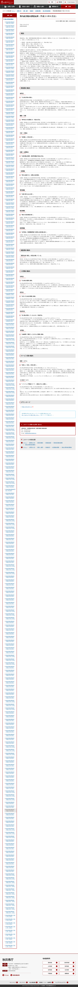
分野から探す (11, 6)
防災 (69, 6)
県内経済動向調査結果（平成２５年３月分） (10, 599)
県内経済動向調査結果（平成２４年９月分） (10, 622)
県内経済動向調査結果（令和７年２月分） (10, 60)
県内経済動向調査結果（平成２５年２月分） (10, 603)
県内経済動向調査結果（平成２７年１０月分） (10, 482)
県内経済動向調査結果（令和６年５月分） (10, 94)
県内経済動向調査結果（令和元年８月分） (10, 309)
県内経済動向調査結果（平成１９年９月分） (10, 840)
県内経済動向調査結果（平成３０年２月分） (10, 377)
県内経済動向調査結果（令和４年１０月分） (10, 166)
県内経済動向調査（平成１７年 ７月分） (10, 935)
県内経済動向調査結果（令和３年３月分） (10, 237)
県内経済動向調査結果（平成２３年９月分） (10, 667)
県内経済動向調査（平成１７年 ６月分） (10, 938)
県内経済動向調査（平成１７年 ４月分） (10, 946)
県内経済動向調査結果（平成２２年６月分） (10, 724)
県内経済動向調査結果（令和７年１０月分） (10, 30)
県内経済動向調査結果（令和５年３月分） (10, 147)
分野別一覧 (19, 10)
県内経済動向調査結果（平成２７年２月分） (10, 513)
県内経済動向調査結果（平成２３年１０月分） (10, 663)
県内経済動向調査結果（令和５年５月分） (10, 139)
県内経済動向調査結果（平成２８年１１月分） (10, 433)
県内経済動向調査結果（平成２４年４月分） (10, 641)
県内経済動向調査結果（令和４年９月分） (10, 170)
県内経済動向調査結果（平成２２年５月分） (10, 727)
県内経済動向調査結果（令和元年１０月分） (10, 301)
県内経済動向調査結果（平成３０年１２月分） (10, 339)
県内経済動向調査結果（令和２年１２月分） (10, 249)
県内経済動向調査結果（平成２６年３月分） (10, 554)
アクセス (7, 975)
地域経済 (31, 10)
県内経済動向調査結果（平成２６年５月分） (10, 546)
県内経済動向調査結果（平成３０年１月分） (10, 381)
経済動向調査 (38, 10)
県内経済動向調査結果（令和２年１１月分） (10, 252)
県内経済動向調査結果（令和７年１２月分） (10, 23)
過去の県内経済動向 (47, 10)
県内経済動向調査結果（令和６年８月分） (10, 83)
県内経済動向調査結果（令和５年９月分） (10, 124)
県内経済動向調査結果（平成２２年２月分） (10, 739)
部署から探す (40, 6)
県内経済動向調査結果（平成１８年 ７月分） (10, 889)
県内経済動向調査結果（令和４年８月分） (10, 173)
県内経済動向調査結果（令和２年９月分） (10, 260)
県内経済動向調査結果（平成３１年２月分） (10, 332)
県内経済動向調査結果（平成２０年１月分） (10, 825)
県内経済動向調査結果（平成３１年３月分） (10, 328)
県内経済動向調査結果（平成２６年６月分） (10, 543)
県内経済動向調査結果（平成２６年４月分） (10, 550)
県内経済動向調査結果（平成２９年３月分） (10, 418)
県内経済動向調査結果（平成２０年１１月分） (10, 795)
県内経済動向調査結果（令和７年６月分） (10, 45)
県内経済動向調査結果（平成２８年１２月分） (10, 430)
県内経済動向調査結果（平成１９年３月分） (10, 863)
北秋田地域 (66, 962)
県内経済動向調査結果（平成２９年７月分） (10, 403)
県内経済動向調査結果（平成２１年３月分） (10, 780)
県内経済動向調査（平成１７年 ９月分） (10, 927)
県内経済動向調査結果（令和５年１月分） (10, 154)
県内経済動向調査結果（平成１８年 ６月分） (10, 893)
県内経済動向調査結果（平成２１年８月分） (10, 761)
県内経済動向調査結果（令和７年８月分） (10, 38)
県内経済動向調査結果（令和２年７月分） (10, 268)
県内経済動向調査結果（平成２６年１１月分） (10, 524)
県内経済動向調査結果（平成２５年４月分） (10, 595)
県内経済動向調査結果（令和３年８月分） (10, 219)
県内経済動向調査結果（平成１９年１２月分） (10, 829)
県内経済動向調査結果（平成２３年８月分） (10, 671)
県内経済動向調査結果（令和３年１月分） (10, 245)
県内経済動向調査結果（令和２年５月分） (10, 275)
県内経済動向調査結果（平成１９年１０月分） (10, 837)
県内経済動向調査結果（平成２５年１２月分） (10, 565)
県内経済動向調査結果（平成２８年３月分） (10, 464)
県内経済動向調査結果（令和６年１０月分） (10, 75)
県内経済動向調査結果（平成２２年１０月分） (10, 709)
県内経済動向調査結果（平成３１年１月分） (10, 335)
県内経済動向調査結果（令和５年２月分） (10, 151)
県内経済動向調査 (58, 442)
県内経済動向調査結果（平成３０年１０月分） (10, 347)
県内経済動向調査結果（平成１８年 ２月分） (10, 908)
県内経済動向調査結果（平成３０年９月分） (10, 350)
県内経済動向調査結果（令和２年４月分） (10, 279)
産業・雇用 (25, 10)
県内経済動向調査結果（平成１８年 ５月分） (10, 897)
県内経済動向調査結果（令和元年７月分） (10, 313)
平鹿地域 (50, 973)
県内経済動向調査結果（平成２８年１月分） (10, 471)
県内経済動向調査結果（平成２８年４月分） (10, 460)
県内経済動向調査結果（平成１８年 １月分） (10, 912)
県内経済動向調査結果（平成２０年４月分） (10, 814)
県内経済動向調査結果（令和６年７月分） (10, 87)
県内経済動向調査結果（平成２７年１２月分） (10, 475)
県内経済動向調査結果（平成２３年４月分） (10, 686)
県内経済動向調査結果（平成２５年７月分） (10, 584)
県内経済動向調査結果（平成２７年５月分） (10, 501)
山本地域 (50, 966)
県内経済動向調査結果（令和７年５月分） (10, 49)
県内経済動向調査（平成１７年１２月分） (10, 916)
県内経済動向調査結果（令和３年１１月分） (10, 207)
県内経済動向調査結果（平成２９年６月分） (10, 407)
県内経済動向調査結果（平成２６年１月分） (10, 562)
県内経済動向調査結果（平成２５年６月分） (10, 588)
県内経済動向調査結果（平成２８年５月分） (10, 456)
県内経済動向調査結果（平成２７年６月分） (10, 497)
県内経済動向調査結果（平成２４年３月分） (10, 644)
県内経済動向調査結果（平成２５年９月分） (10, 577)
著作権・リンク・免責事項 (45, 982)
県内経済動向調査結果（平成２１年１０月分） (10, 754)
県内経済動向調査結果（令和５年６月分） (10, 136)
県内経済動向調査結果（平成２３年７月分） (10, 675)
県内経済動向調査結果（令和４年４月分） (10, 188)
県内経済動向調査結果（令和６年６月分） (10, 90)
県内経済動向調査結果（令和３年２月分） (10, 241)
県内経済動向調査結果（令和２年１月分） (10, 290)
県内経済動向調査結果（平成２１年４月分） (10, 776)
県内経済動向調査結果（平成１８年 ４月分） (10, 901)
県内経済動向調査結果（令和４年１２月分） (10, 158)
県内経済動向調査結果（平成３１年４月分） (10, 324)
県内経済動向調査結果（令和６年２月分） (10, 105)
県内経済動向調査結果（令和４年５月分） (10, 185)
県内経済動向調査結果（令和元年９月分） (10, 305)
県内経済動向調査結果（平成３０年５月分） (10, 366)
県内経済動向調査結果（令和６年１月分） (10, 109)
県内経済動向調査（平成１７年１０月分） (10, 923)
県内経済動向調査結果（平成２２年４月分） (10, 731)
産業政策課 (48, 442)
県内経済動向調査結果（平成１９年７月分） (10, 848)
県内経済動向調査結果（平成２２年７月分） (10, 720)
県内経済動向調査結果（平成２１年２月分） (10, 784)
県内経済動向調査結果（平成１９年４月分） (10, 859)
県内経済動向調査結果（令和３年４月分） (10, 234)
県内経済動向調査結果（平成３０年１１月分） (10, 343)
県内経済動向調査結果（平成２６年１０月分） (10, 528)
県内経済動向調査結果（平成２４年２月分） (10, 648)
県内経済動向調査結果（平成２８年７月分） (10, 448)
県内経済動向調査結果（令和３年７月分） (10, 222)
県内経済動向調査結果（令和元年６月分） (10, 317)
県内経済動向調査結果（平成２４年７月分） (10, 629)
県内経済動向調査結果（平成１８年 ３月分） (10, 905)
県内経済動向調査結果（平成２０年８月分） (10, 803)
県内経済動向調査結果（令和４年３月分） (10, 192)
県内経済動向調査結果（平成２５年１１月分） (10, 569)
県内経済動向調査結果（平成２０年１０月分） (10, 799)
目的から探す (26, 6)
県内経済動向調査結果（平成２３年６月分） (10, 678)
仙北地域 (67, 969)
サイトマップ (13, 982)
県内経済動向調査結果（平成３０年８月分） (10, 354)
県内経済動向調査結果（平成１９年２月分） (10, 867)
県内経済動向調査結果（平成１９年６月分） (10, 852)
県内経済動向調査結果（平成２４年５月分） (10, 637)
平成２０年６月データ (27, 406)
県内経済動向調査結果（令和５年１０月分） (10, 121)
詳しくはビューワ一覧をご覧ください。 (31, 415)
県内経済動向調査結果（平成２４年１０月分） (10, 618)
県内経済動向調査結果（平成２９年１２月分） (10, 384)
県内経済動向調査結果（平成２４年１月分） (10, 652)
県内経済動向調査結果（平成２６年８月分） (10, 535)
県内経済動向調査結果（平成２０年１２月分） (10, 791)
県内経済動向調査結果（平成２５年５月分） (10, 592)
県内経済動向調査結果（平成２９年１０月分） (10, 392)
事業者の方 (55, 6)
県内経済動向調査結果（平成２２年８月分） (10, 716)
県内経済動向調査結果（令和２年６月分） (10, 271)
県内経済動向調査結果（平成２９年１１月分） (10, 388)
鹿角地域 (50, 962)
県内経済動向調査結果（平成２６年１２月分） (10, 520)
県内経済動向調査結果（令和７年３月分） (10, 56)
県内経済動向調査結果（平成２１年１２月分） (10, 746)
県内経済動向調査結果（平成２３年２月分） (10, 693)
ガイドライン (23, 982)
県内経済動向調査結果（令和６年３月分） (10, 102)
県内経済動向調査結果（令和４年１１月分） (10, 162)
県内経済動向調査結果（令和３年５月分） (10, 230)
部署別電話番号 (16, 975)
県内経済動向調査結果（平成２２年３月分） (10, 735)
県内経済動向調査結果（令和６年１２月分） (10, 68)
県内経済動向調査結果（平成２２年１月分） (10, 742)
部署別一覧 (32, 442)
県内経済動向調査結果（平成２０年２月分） (10, 822)
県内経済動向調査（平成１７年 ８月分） (10, 931)
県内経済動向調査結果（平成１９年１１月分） (10, 833)
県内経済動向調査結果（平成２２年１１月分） (10, 705)
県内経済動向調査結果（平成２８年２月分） (10, 467)
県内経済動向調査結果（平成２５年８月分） (10, 580)
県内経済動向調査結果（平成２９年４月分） (10, 415)
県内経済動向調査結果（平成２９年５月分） (10, 411)
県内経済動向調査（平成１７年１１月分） (10, 920)
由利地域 (50, 969)
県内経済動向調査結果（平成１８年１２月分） (10, 874)
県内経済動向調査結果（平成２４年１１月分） (10, 614)
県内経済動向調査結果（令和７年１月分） (10, 64)
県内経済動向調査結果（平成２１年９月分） (10, 758)
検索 (52, 2)
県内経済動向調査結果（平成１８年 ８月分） (10, 886)
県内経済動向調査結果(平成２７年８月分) (10, 490)
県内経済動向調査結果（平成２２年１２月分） (10, 701)
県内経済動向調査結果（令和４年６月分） (10, 181)
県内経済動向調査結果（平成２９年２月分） (10, 422)
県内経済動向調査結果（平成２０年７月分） (10, 807)
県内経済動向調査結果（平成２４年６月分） (10, 633)
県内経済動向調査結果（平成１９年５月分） (10, 856)
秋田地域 (67, 966)
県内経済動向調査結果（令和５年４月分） (10, 143)
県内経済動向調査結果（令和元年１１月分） (10, 298)
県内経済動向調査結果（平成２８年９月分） (10, 441)
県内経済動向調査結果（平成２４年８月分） (10, 626)
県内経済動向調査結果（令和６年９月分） (10, 79)
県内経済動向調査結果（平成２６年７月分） (10, 539)
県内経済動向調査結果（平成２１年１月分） (10, 788)
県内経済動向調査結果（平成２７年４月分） (10, 505)
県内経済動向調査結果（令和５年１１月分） (10, 117)
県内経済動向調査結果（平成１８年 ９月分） (10, 882)
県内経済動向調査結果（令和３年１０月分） (10, 211)
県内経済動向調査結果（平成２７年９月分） (10, 486)
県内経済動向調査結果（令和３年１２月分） (10, 203)
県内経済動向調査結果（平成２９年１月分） (10, 426)
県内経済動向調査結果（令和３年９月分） (10, 215)
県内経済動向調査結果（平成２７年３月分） (10, 509)
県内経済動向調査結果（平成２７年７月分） (10, 494)
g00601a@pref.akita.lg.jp (30, 433)
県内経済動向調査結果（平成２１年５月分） (10, 773)
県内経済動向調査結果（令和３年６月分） (10, 226)
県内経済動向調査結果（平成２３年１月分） (10, 697)
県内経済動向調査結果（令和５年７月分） (10, 132)
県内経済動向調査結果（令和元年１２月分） (10, 294)
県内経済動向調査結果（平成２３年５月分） (10, 682)
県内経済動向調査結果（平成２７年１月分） (10, 516)
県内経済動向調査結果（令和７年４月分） (10, 53)
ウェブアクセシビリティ (60, 982)
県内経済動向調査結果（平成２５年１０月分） (10, 573)
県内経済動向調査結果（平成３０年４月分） (10, 369)
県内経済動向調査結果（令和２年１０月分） (10, 256)
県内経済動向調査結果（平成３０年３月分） (10, 373)
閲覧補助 (60, 2)
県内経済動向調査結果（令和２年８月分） (10, 264)
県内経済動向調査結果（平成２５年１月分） (10, 607)
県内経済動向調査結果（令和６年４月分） (10, 98)
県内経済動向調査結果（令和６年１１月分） (10, 72)
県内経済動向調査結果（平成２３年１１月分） (10, 660)
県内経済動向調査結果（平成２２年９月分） (10, 712)
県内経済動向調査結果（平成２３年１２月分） (10, 656)
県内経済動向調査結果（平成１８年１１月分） (10, 878)
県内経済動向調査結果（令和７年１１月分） (10, 26)
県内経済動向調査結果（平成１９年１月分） (10, 871)
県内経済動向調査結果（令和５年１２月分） (10, 113)
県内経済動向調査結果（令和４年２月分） (10, 196)
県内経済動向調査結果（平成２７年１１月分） (10, 479)
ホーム (13, 10)
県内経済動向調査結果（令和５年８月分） (10, 128)
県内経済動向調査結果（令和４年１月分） (10, 200)
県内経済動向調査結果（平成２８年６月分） (10, 452)
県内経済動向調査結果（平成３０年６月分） (10, 362)
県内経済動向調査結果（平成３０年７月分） (10, 358)
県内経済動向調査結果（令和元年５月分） (10, 320)
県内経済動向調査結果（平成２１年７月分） (10, 765)
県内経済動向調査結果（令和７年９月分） (10, 34)
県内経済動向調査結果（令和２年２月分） (10, 286)
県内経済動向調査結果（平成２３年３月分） (10, 690)
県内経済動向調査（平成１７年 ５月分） (10, 942)
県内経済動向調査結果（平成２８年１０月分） (10, 437)
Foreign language (71, 2)
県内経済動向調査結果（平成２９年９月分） (10, 396)
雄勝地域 (67, 973)
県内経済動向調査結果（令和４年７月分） (10, 177)
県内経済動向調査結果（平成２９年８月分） (10, 399)
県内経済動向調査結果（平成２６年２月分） (10, 558)
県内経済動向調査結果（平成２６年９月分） (10, 531)
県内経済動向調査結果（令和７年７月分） (10, 41)
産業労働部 (40, 442)
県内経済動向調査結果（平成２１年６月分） (10, 769)
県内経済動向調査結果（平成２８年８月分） (10, 445)
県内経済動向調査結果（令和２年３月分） (10, 283)
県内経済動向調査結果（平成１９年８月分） (10, 844)
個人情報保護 (33, 982)
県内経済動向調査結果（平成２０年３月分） (10, 818)
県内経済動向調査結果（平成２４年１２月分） (10, 611)
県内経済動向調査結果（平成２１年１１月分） (10, 750)
